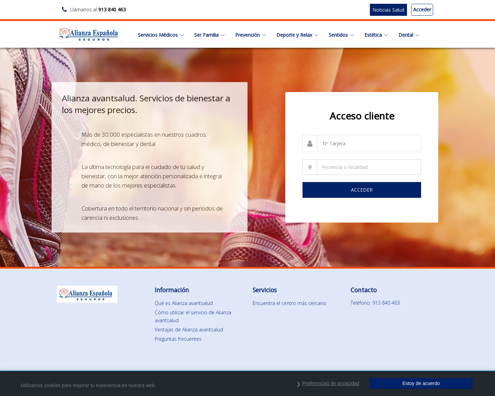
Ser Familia (209, 35)
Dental (408, 35)
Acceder (422, 9)
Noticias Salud (388, 10)
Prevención (250, 35)
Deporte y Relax (297, 35)
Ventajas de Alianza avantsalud (189, 329)
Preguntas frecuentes (178, 339)
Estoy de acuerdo (421, 383)
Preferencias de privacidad (330, 383)
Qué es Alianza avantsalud (184, 303)
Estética (376, 35)
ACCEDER (362, 189)
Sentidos (341, 35)
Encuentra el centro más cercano (289, 303)
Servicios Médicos (161, 35)
